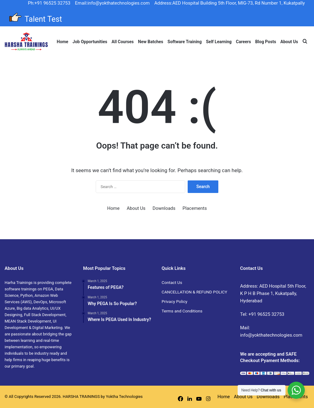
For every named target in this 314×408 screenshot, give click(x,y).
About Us (289, 41)
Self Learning (219, 41)
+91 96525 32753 (266, 314)
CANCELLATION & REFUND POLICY (194, 291)
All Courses (123, 41)
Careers (243, 41)
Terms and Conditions (182, 310)
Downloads (164, 208)
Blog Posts (265, 41)
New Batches (150, 41)
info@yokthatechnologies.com (271, 335)
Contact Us (172, 282)
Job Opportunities (90, 41)
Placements (194, 208)
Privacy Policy (174, 301)
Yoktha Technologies (124, 396)
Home (62, 41)
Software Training (184, 41)
